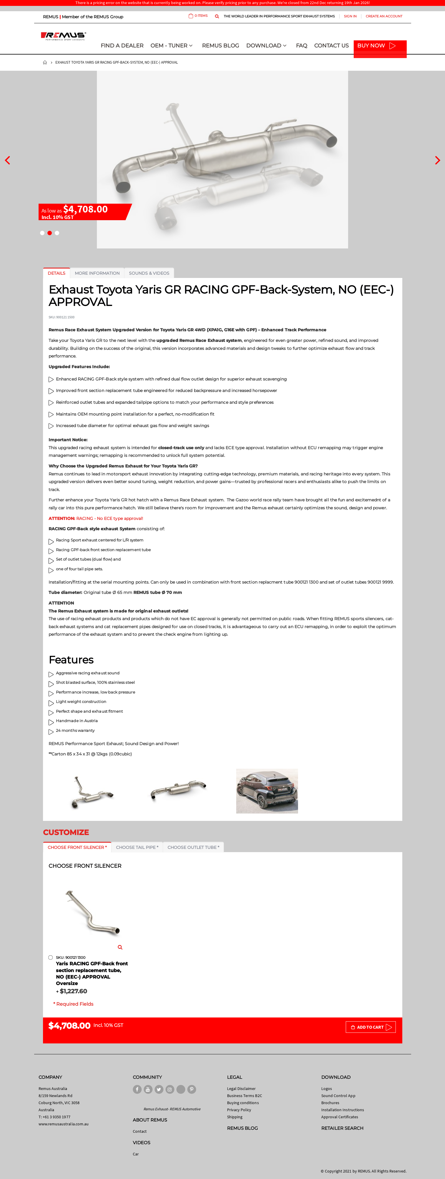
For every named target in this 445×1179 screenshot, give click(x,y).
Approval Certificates (339, 1116)
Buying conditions (243, 1102)
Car (136, 1154)
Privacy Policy (239, 1109)
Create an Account (384, 16)
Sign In (350, 16)
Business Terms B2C (244, 1095)
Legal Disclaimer (241, 1088)
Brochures (330, 1102)
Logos (326, 1088)
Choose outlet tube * (193, 847)
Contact (140, 1131)
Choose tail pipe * (137, 847)
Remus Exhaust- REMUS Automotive (172, 1109)
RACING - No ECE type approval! (96, 518)
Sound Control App (338, 1095)
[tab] (56, 273)
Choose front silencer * (77, 847)
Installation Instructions (342, 1109)
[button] (42, 233)
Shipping (235, 1116)
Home (45, 62)
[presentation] (7, 159)
